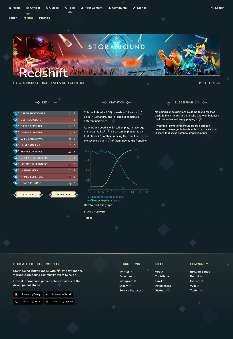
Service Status (130, 291)
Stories (139, 8)
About (159, 272)
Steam (125, 286)
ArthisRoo (28, 83)
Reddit (196, 276)
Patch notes (163, 286)
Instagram (127, 281)
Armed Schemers (31, 177)
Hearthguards (30, 183)
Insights (28, 18)
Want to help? (66, 275)
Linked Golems (30, 145)
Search (217, 8)
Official (33, 8)
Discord (196, 281)
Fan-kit (159, 281)
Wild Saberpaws (31, 138)
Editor (13, 18)
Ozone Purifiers (31, 132)
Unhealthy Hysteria (33, 158)
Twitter (125, 272)
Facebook (127, 276)
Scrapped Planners (33, 164)
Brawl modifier (94, 211)
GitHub (161, 291)
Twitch (196, 291)
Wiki (194, 286)
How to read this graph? (98, 205)
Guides (52, 8)
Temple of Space (31, 151)
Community (117, 8)
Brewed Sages (200, 272)
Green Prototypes (32, 113)
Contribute (162, 276)
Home (15, 8)
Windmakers (29, 170)
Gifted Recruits (31, 126)
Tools (70, 8)
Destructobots (31, 120)
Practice (44, 18)
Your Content (92, 8)
